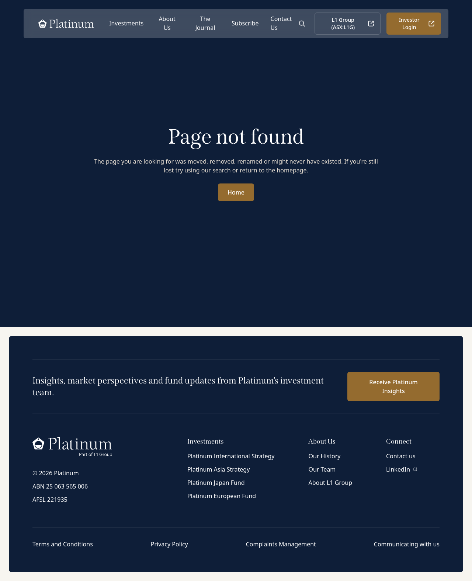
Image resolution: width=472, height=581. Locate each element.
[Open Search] (302, 24)
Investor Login (417, 23)
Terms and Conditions (62, 544)
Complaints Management (281, 544)
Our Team (322, 469)
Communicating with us (407, 544)
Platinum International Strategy (231, 456)
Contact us (401, 456)
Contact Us (281, 23)
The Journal (205, 23)
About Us (167, 23)
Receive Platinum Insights (393, 386)
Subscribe (245, 23)
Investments (126, 23)
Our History (324, 456)
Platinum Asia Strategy (218, 469)
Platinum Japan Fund (216, 483)
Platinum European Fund (221, 496)
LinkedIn (401, 469)
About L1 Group (330, 483)
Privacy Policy (169, 544)
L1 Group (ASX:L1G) (352, 23)
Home (236, 192)
